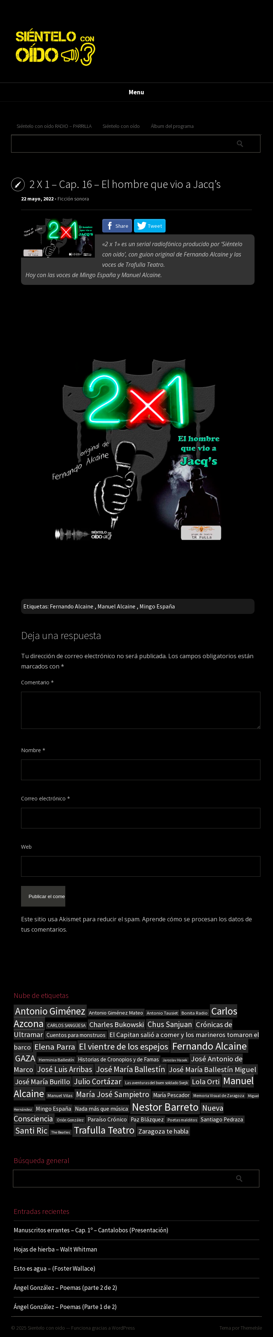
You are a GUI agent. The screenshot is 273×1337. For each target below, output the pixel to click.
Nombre (33, 750)
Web (26, 846)
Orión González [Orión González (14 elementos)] (70, 1120)
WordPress (123, 1327)
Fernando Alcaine (71, 606)
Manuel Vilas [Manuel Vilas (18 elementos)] (60, 1095)
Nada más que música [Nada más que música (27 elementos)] (101, 1108)
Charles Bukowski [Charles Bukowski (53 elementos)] (116, 1024)
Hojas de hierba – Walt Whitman (55, 1249)
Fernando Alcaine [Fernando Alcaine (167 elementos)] (209, 1046)
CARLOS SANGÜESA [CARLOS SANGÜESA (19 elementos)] (66, 1025)
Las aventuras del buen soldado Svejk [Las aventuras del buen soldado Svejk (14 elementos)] (156, 1082)
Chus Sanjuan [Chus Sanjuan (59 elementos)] (170, 1024)
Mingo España (157, 606)
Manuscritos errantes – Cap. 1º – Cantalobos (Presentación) (91, 1230)
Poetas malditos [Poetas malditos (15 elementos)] (182, 1120)
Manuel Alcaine (116, 606)
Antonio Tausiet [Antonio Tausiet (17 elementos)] (162, 1013)
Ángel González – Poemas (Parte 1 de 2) (65, 1307)
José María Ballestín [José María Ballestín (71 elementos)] (130, 1069)
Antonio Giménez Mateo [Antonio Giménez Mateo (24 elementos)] (116, 1012)
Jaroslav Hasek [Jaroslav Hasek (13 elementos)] (175, 1060)
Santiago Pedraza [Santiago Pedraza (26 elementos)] (222, 1119)
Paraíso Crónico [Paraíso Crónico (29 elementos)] (107, 1119)
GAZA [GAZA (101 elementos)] (25, 1058)
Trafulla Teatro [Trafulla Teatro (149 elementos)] (104, 1130)
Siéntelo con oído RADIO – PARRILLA (54, 126)
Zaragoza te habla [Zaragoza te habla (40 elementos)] (163, 1131)
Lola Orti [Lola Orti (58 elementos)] (206, 1081)
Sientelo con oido (46, 1327)
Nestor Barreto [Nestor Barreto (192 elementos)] (165, 1107)
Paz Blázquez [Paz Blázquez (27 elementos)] (147, 1119)
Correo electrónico (45, 798)
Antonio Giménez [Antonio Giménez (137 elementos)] (50, 1011)
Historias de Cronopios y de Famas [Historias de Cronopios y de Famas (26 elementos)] (118, 1059)
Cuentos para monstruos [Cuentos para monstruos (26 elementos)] (76, 1034)
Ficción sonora (73, 198)
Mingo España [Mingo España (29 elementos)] (53, 1108)
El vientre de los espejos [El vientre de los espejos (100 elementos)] (123, 1046)
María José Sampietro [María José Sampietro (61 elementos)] (112, 1094)
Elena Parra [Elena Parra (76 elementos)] (54, 1046)
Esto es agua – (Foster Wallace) (55, 1268)
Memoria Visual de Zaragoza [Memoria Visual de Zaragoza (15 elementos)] (218, 1095)
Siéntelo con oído (121, 126)
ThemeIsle (251, 1327)
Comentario (37, 682)
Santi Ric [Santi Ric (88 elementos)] (31, 1130)
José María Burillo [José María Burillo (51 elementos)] (42, 1081)
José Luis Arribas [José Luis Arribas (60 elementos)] (64, 1069)
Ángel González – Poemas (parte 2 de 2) (65, 1288)
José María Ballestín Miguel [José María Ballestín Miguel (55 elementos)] (212, 1069)
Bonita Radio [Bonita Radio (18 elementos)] (195, 1013)
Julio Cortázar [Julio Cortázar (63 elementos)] (97, 1081)
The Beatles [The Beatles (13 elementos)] (60, 1132)
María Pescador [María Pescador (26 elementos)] (171, 1095)
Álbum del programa (172, 126)
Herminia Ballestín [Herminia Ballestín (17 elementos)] (56, 1059)
